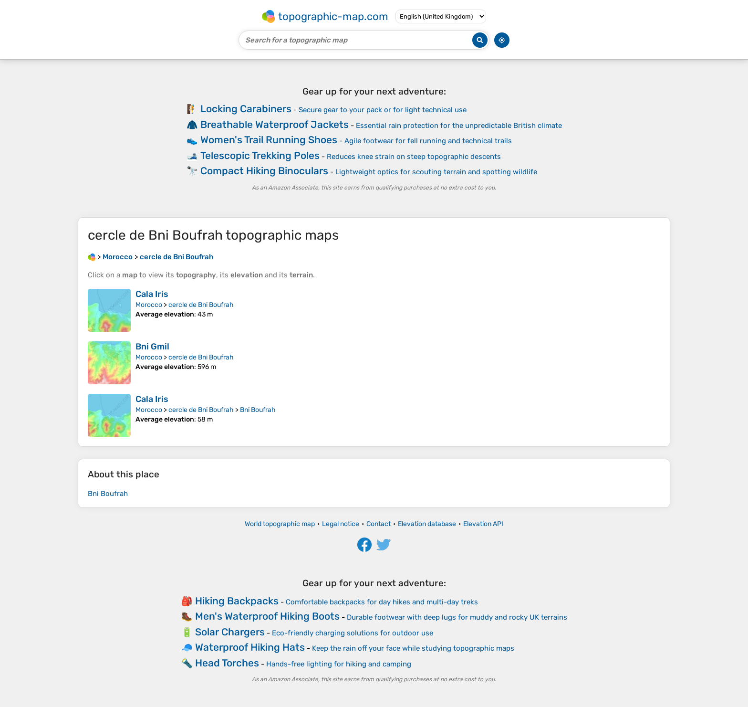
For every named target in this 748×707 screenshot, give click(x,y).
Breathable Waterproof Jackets (274, 124)
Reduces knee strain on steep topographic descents (414, 156)
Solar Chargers (230, 632)
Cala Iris (151, 294)
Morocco (148, 305)
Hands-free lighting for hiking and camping (338, 664)
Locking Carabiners (245, 109)
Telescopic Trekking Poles (260, 155)
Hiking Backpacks (237, 601)
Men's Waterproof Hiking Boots (267, 616)
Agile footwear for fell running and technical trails (428, 141)
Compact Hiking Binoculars (264, 171)
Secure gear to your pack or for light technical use (383, 110)
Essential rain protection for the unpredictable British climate (459, 125)
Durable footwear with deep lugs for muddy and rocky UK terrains (457, 617)
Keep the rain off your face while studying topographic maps (413, 648)
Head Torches (227, 663)
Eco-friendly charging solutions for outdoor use (352, 633)
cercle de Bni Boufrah (201, 305)
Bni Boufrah (258, 410)
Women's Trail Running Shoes (268, 140)
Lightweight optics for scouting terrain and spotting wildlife (436, 172)
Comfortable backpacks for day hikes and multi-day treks (382, 602)
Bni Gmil (152, 346)
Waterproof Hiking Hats (250, 647)
